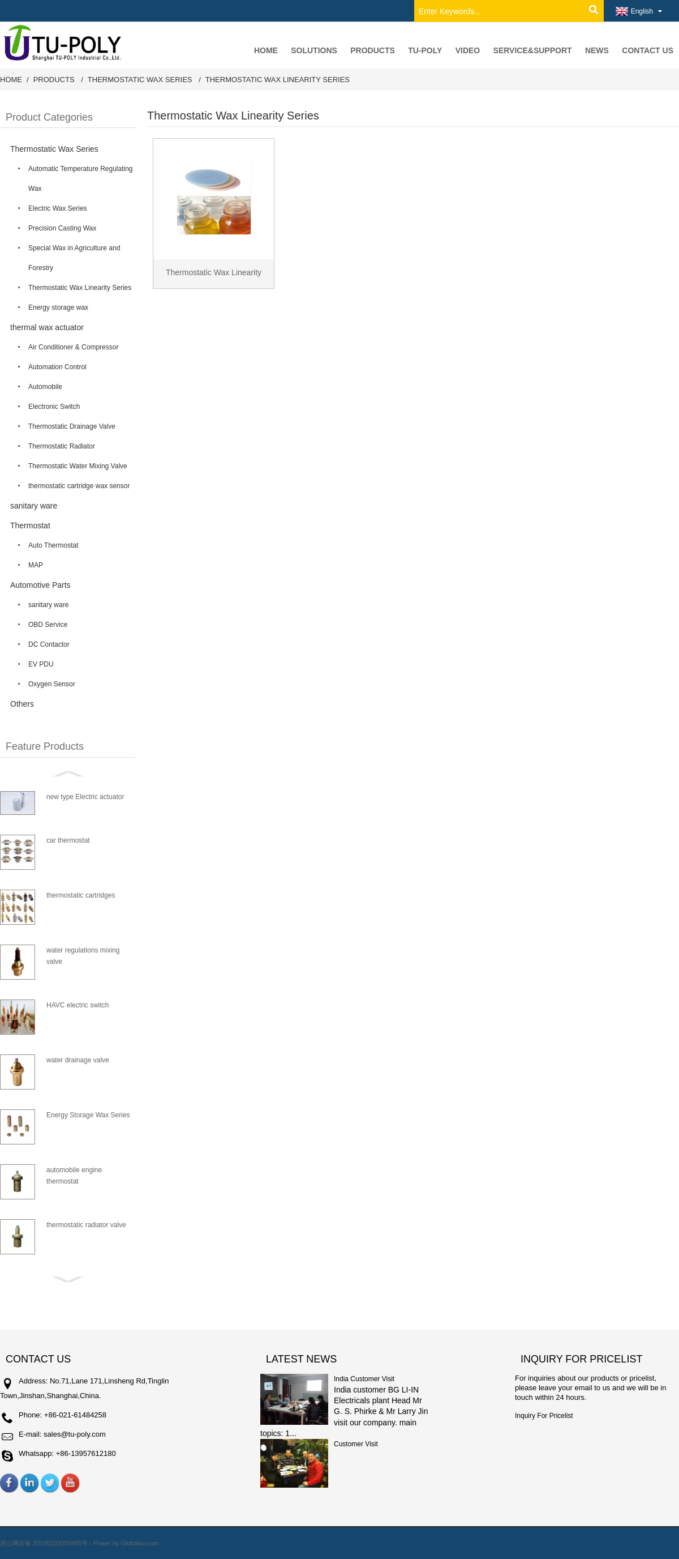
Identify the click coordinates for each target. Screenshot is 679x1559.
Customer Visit (356, 1444)
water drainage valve (77, 1060)
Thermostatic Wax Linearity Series (277, 79)
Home (11, 79)
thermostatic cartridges (80, 895)
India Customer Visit (364, 1379)
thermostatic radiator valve (86, 1225)
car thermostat (68, 840)
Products (54, 79)
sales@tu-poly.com (75, 1434)
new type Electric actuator (85, 797)
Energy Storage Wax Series (88, 1115)
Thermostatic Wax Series (140, 79)
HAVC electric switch (77, 1005)
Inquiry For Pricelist (544, 1416)
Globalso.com (139, 1543)
